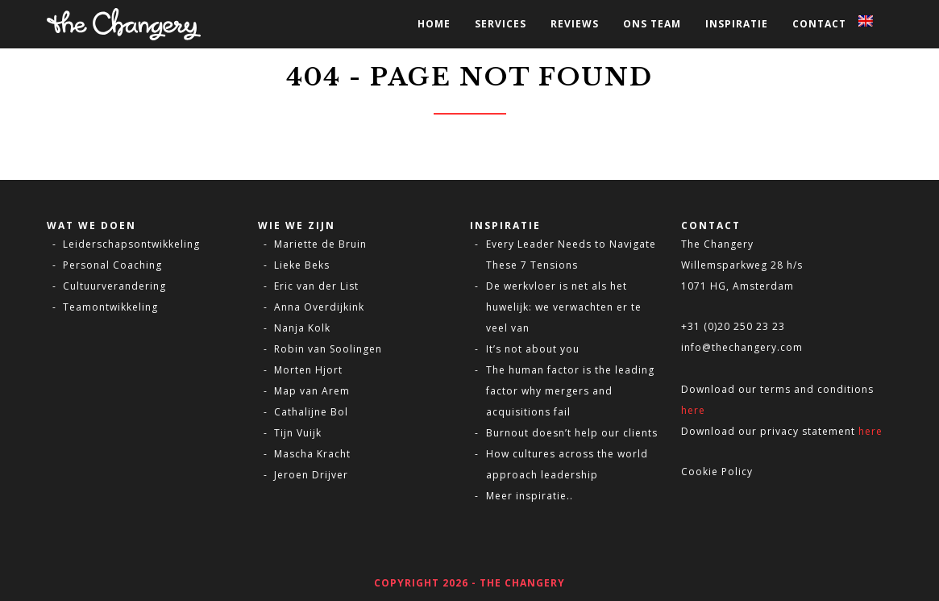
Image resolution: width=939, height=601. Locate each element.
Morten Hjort (308, 370)
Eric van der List (316, 286)
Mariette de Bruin (320, 244)
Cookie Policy (717, 471)
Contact (819, 24)
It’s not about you (533, 349)
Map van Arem (312, 391)
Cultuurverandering (114, 286)
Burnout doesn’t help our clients (572, 433)
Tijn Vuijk (298, 433)
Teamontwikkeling (110, 307)
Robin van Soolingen (328, 349)
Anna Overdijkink (319, 307)
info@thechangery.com (742, 347)
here (693, 410)
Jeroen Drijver (311, 475)
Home (434, 24)
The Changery (717, 244)
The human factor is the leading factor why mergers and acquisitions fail (570, 391)
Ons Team (652, 24)
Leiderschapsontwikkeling (131, 244)
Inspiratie (736, 24)
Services (500, 24)
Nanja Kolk (302, 328)
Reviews (575, 24)
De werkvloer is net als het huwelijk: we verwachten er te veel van (564, 307)
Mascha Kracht (312, 454)
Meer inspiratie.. (529, 496)
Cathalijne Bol (311, 412)
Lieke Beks (302, 265)
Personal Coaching (112, 265)
